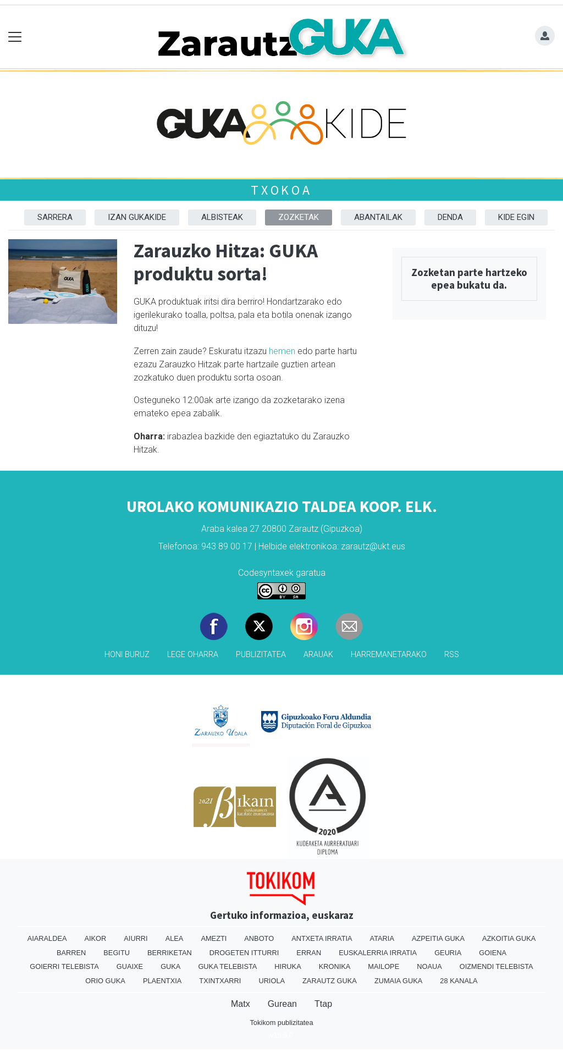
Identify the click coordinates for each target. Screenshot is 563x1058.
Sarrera (55, 217)
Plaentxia (162, 981)
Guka (170, 966)
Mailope (383, 966)
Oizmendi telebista (496, 966)
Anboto (259, 938)
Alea (174, 938)
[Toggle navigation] (15, 37)
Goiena (492, 953)
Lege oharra (192, 654)
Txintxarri (220, 981)
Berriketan (169, 953)
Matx (240, 1004)
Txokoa (281, 190)
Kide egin (516, 217)
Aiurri (135, 938)
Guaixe (130, 966)
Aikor (95, 938)
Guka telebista (227, 966)
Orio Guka (105, 981)
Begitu (116, 953)
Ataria (382, 938)
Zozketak (298, 217)
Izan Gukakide (137, 217)
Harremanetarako (389, 654)
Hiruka (287, 966)
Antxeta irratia (321, 938)
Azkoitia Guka (509, 938)
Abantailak (378, 217)
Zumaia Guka (398, 981)
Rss (451, 654)
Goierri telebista (64, 966)
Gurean (282, 1004)
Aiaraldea (47, 938)
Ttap (323, 1004)
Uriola (271, 981)
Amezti (214, 938)
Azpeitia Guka (438, 938)
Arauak (318, 654)
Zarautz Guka (329, 981)
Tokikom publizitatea (281, 1022)
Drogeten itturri (244, 953)
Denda (450, 217)
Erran (308, 953)
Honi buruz (127, 654)
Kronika (335, 966)
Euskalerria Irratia (378, 953)
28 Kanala (458, 981)
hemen (282, 351)
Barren (71, 953)
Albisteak (222, 217)
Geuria (447, 953)
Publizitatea (261, 654)
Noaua (429, 966)
